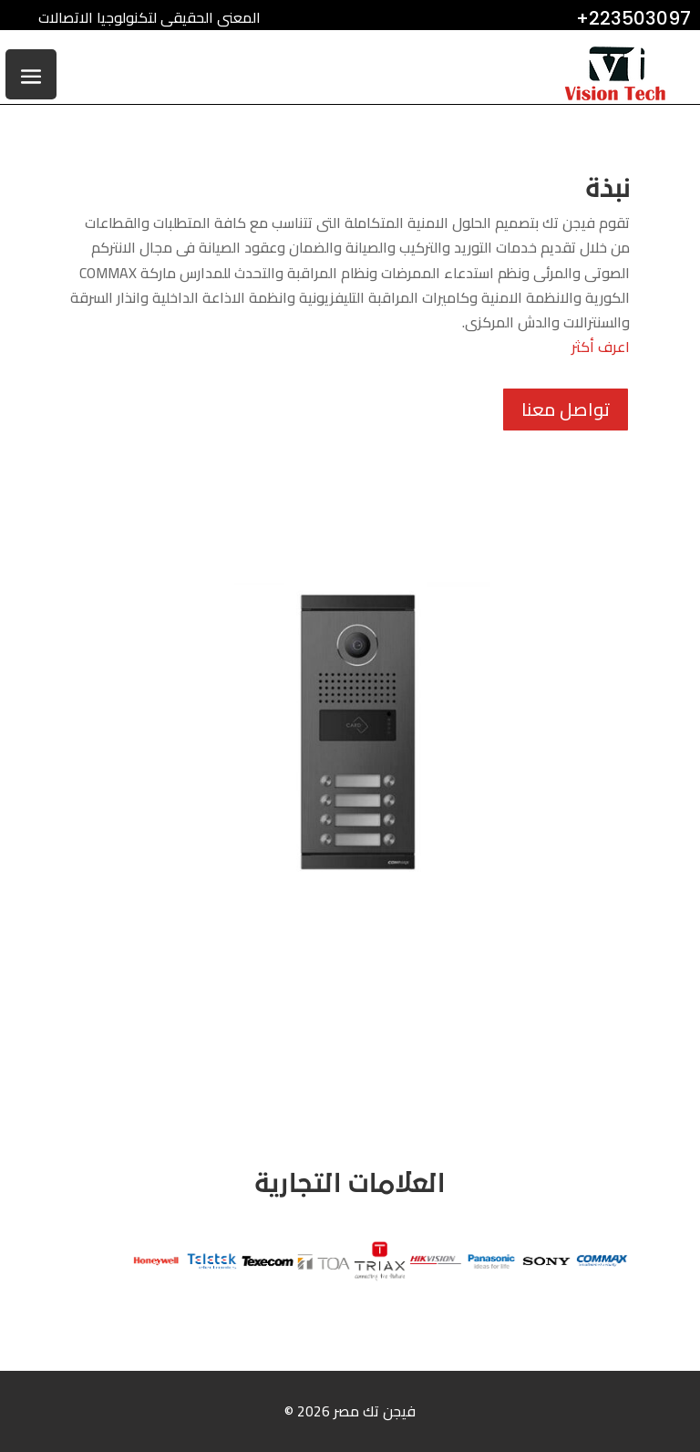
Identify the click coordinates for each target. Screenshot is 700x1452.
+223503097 (633, 18)
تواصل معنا (565, 409)
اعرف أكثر (600, 346)
